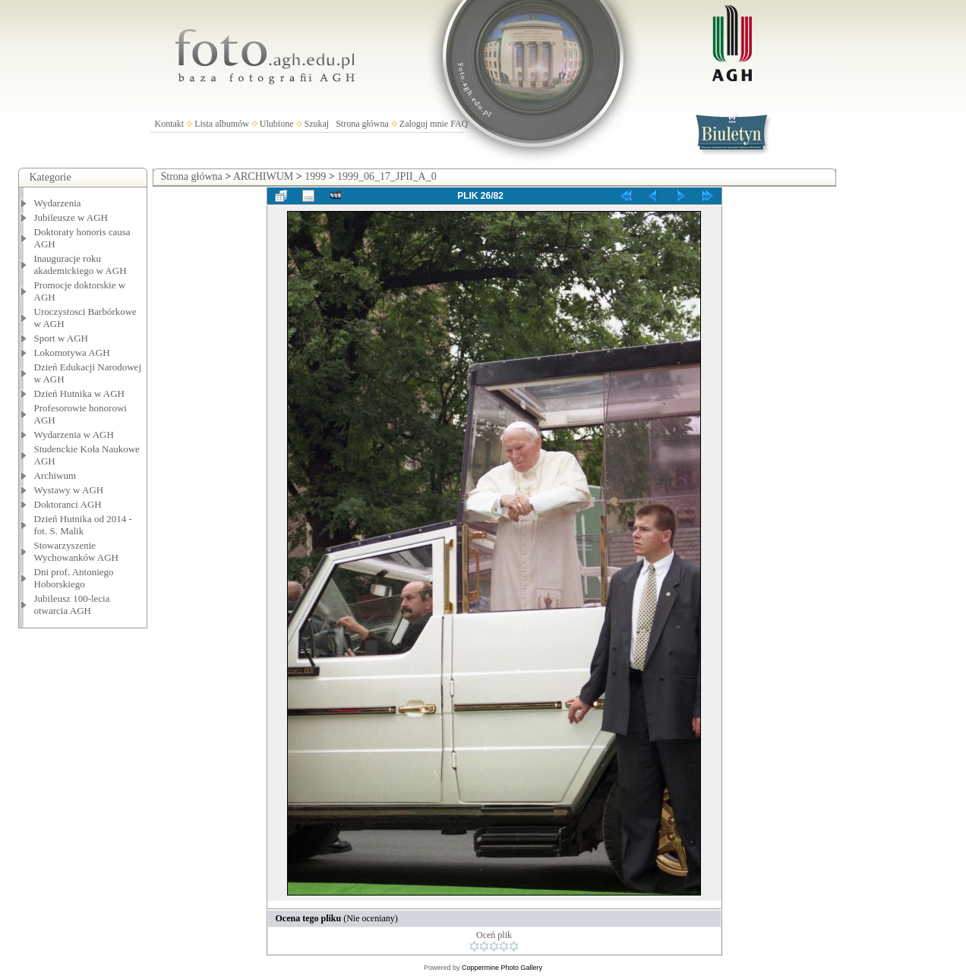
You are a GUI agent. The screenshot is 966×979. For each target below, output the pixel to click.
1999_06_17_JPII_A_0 (387, 176)
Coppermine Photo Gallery (502, 967)
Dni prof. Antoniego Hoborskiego (74, 578)
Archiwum (55, 475)
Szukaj (317, 123)
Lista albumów (221, 123)
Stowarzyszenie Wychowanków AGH (76, 551)
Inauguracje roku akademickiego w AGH (80, 264)
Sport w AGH (61, 338)
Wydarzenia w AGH (74, 434)
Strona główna (362, 123)
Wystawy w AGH (69, 490)
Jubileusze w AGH (71, 217)
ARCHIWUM (263, 176)
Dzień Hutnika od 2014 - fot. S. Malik (83, 525)
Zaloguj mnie (423, 123)
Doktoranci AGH (68, 504)
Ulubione (277, 123)
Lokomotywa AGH (72, 352)
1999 (315, 176)
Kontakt (170, 123)
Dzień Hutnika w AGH (79, 393)
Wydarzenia (57, 203)
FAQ (459, 123)
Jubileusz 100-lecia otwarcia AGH (72, 604)
